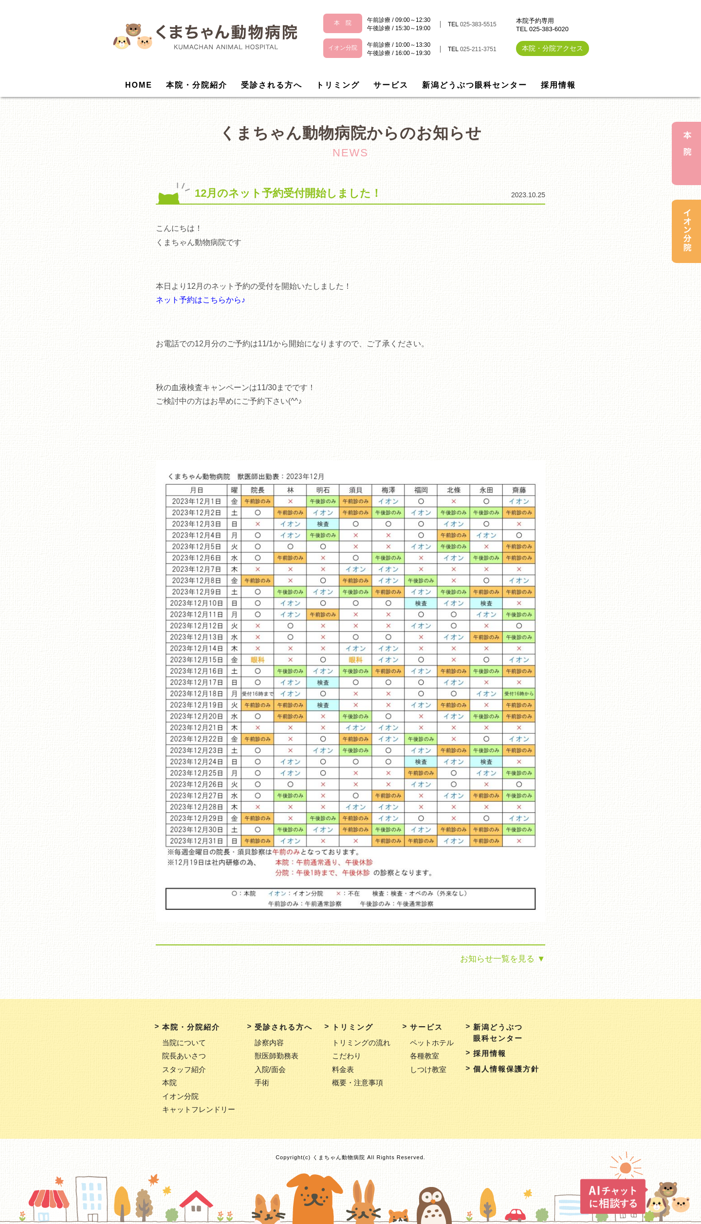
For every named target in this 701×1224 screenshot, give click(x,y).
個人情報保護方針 (506, 1069)
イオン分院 (180, 1096)
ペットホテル (432, 1042)
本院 (169, 1082)
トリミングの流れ (361, 1042)
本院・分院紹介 (196, 85)
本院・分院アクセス (552, 48)
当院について (184, 1042)
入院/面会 (270, 1069)
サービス (390, 85)
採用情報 (558, 85)
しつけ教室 (428, 1069)
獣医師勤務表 (276, 1056)
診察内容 (269, 1042)
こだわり (346, 1056)
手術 (262, 1082)
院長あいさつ (184, 1056)
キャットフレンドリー (198, 1109)
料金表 (343, 1069)
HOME (138, 85)
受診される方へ (271, 85)
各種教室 (424, 1056)
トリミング (338, 85)
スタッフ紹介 (184, 1069)
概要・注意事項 (357, 1082)
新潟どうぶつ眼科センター (474, 85)
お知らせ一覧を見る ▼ (502, 958)
